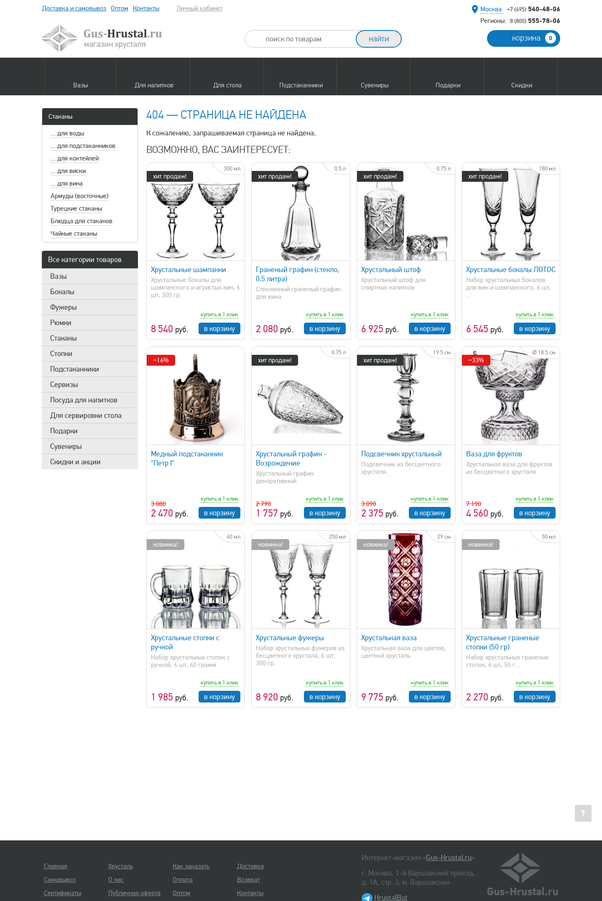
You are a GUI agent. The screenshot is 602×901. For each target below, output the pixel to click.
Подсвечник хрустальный (401, 453)
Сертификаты (62, 893)
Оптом (119, 8)
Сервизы (64, 384)
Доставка (250, 866)
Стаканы (60, 116)
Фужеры (63, 307)
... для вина (67, 183)
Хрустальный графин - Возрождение (291, 458)
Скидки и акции (75, 461)
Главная (55, 866)
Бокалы (62, 291)
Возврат (248, 880)
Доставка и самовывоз (74, 8)
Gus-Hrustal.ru (449, 857)
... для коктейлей (75, 158)
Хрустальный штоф (391, 269)
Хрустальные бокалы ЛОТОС (511, 269)
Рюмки (60, 322)
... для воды (67, 133)
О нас (116, 880)
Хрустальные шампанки (188, 269)
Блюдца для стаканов (81, 221)
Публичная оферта (134, 893)
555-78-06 (535, 20)
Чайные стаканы (74, 233)
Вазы (58, 276)
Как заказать (191, 866)
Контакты (146, 8)
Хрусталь (120, 866)
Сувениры (66, 446)
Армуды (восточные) (80, 196)
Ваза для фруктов (494, 453)
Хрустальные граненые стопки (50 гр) (502, 642)
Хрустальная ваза (389, 637)
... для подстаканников (83, 146)
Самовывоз (60, 880)
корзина (534, 38)
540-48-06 (533, 9)
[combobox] (308, 39)
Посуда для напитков (83, 400)
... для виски (68, 171)
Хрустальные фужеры (290, 637)
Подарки (64, 430)
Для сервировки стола (86, 415)
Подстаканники (74, 369)
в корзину (219, 328)
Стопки (61, 353)
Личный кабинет (199, 8)
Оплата (183, 880)
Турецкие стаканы (76, 208)
